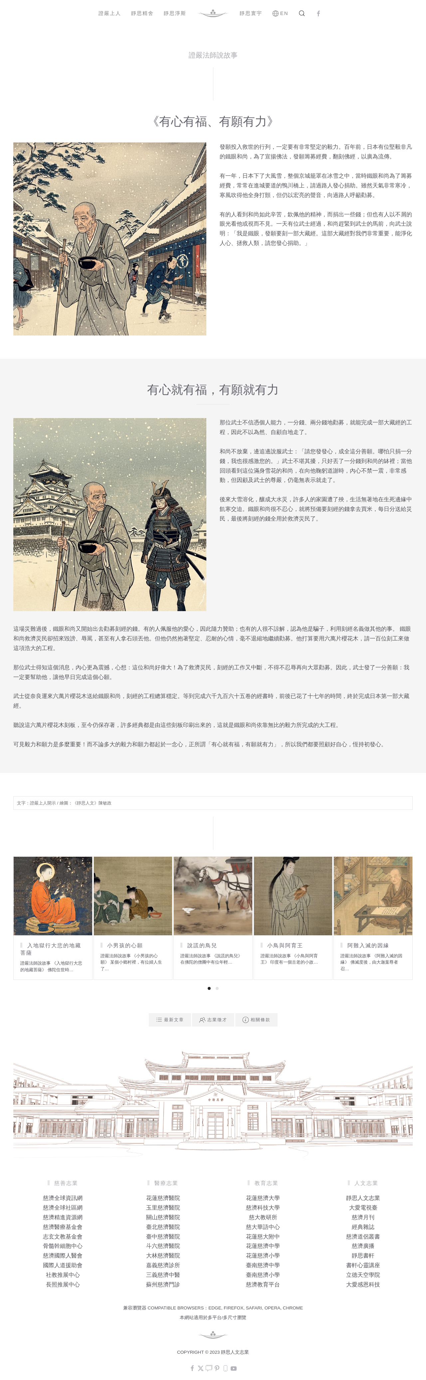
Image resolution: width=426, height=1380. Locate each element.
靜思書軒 (363, 1256)
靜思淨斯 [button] (175, 13)
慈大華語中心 (263, 1227)
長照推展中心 (63, 1284)
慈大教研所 (263, 1217)
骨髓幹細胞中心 (63, 1246)
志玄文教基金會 (63, 1237)
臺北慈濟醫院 (163, 1227)
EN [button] (280, 13)
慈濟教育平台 (263, 1284)
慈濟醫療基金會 (63, 1227)
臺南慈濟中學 (263, 1265)
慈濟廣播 (363, 1246)
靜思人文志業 (363, 1198)
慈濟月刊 (363, 1217)
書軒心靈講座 (363, 1265)
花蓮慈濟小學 (263, 1256)
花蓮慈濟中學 (263, 1246)
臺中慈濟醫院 (163, 1237)
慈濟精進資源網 (63, 1217)
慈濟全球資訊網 (63, 1198)
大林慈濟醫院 (163, 1256)
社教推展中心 (63, 1275)
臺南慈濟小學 (263, 1275)
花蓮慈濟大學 (263, 1198)
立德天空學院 (363, 1275)
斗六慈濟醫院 (163, 1246)
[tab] (209, 988)
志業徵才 (213, 1020)
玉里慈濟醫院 (163, 1208)
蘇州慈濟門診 (163, 1284)
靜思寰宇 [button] (251, 13)
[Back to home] (213, 13)
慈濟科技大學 (263, 1208)
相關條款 (256, 1020)
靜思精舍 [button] (142, 13)
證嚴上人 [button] (110, 13)
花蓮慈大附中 (263, 1237)
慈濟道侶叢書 (363, 1237)
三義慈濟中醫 (163, 1275)
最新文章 (170, 1020)
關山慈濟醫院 (163, 1217)
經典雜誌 (363, 1227)
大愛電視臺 (363, 1208)
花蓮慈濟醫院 (163, 1198)
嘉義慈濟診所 (163, 1265)
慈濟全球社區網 (63, 1208)
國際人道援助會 (63, 1265)
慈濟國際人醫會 (63, 1256)
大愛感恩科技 (363, 1284)
